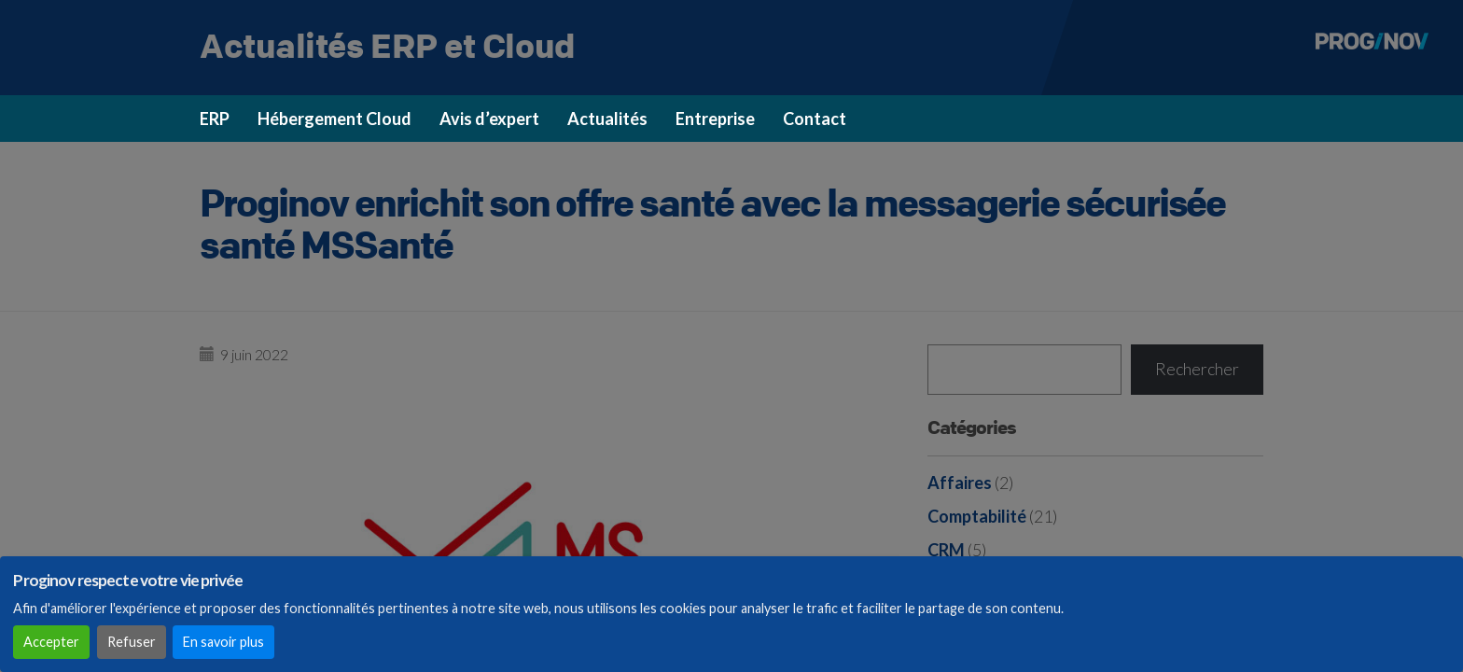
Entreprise (715, 118)
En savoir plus (223, 642)
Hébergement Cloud (334, 118)
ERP (215, 118)
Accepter (51, 642)
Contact (814, 118)
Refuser (131, 642)
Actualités (607, 118)
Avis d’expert (489, 118)
